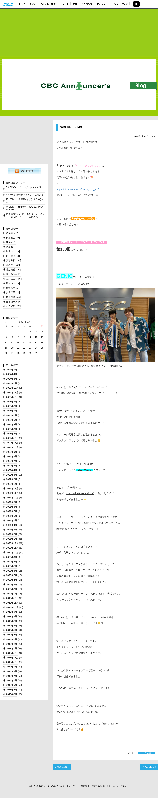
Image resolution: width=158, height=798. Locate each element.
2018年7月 (11, 676)
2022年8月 (11, 456)
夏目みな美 (13, 274)
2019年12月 (12, 598)
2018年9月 (11, 666)
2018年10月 (12, 662)
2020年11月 (12, 548)
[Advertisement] (79, 32)
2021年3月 (11, 529)
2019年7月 (11, 621)
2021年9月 (11, 502)
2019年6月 (11, 625)
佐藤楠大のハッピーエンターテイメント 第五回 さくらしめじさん (25, 215)
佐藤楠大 (12, 233)
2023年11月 (12, 392)
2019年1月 (11, 648)
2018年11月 (12, 657)
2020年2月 (11, 589)
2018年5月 (11, 685)
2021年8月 (11, 506)
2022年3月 (11, 474)
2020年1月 (11, 593)
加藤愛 (11, 242)
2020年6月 (11, 570)
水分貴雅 (13, 256)
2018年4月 (11, 689)
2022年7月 (11, 461)
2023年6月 (11, 415)
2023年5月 (11, 420)
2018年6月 (11, 680)
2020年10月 (12, 552)
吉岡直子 (13, 292)
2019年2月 (11, 644)
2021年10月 (12, 497)
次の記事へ (149, 767)
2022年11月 (12, 442)
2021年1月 (11, 538)
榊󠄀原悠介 (13, 297)
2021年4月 (11, 525)
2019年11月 (12, 602)
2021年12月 (12, 488)
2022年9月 (11, 452)
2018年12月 (12, 653)
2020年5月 (11, 575)
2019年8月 (11, 616)
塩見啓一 (13, 251)
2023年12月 (12, 388)
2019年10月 (12, 607)
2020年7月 (11, 566)
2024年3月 (11, 378)
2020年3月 (11, 584)
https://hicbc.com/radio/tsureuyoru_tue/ (77, 189)
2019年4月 (11, 634)
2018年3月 (11, 694)
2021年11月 (12, 493)
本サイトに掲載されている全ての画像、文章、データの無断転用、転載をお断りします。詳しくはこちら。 (79, 786)
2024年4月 (11, 374)
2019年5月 (11, 630)
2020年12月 (12, 543)
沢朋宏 (11, 246)
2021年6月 (11, 516)
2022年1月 (11, 484)
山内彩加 (146, 753)
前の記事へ (62, 767)
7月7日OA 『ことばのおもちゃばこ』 (23, 188)
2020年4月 (11, 580)
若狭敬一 (13, 265)
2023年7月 (11, 410)
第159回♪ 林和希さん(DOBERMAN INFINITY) (24, 208)
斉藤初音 (13, 237)
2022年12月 (12, 438)
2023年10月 (12, 397)
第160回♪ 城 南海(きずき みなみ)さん (24, 200)
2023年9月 (11, 401)
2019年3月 (11, 639)
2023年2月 (11, 433)
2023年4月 (11, 424)
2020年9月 (11, 557)
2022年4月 (11, 470)
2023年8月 (11, 406)
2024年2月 (11, 383)
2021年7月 (11, 511)
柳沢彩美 (12, 288)
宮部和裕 (13, 260)
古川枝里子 (14, 278)
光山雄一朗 (14, 301)
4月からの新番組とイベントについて (25, 194)
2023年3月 (11, 429)
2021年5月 (11, 520)
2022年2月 (11, 479)
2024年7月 (11, 369)
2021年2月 (11, 534)
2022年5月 (11, 465)
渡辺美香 (13, 269)
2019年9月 (11, 612)
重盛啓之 (13, 283)
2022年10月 (12, 447)
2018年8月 (11, 671)
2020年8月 (11, 561)
